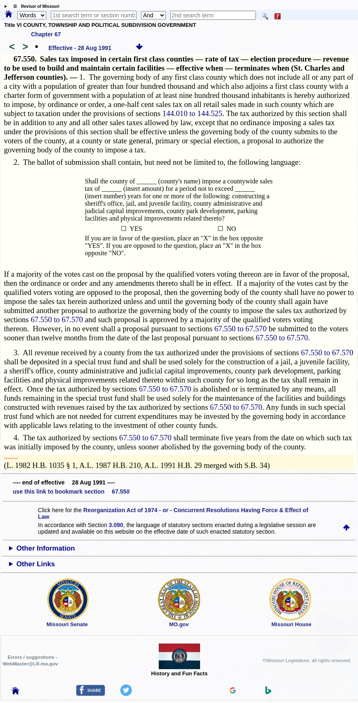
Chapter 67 (46, 34)
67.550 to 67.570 (57, 319)
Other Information (46, 548)
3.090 (116, 525)
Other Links (36, 564)
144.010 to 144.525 (192, 113)
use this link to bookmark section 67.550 (71, 491)
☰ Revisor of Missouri (34, 6)
